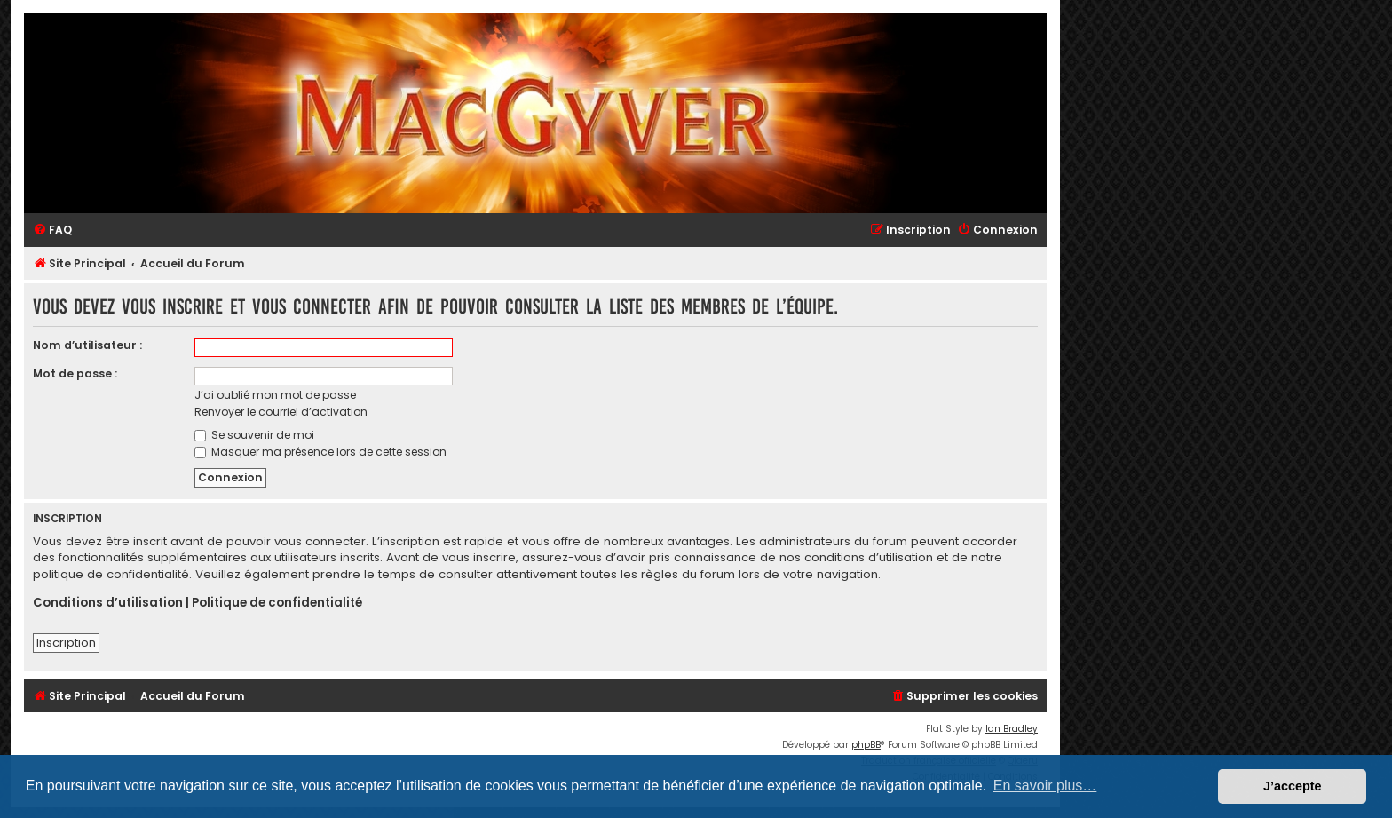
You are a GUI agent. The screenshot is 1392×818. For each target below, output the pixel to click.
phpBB (866, 744)
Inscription (66, 642)
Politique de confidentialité (277, 603)
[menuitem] (52, 230)
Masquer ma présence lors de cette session (320, 451)
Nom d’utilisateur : (87, 345)
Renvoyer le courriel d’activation (281, 411)
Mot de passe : (75, 373)
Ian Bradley (1011, 728)
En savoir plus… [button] (1045, 785)
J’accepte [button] (1292, 786)
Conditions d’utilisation (108, 603)
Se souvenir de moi (254, 434)
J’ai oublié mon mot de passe (275, 394)
